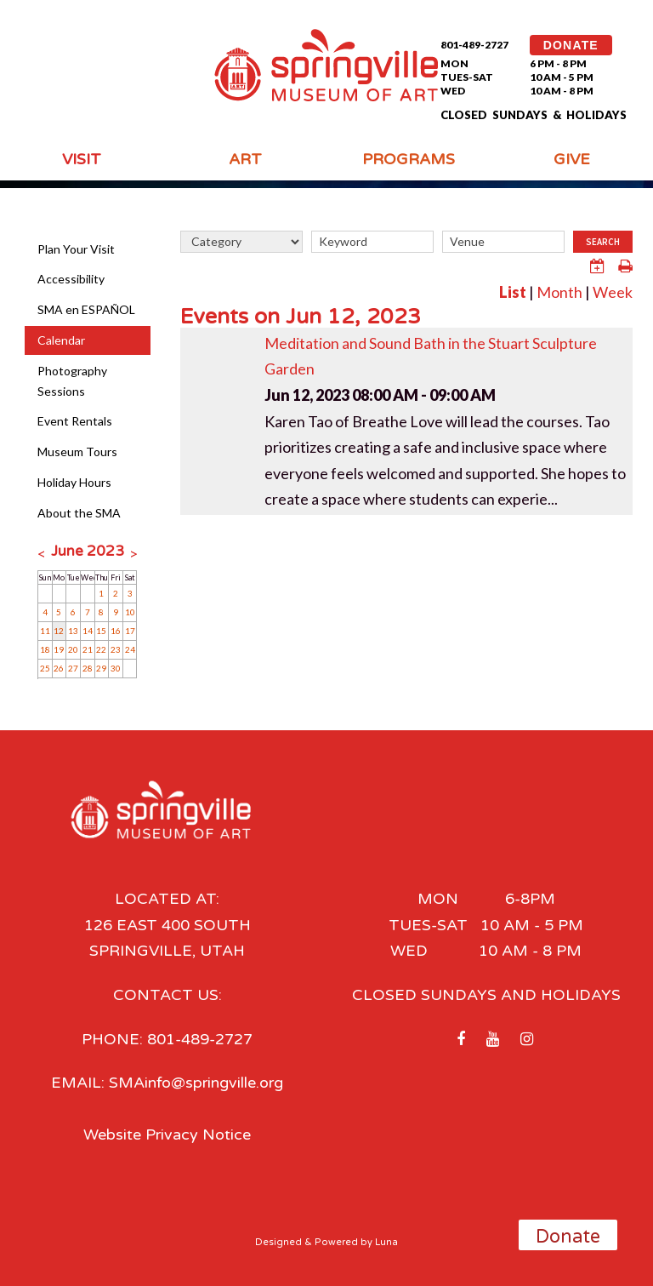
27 (73, 668)
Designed (278, 1242)
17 (130, 631)
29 (101, 668)
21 (87, 649)
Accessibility (71, 278)
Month (559, 292)
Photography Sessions (72, 380)
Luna (386, 1242)
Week (613, 292)
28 (87, 668)
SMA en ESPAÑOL (86, 309)
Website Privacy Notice (167, 1134)
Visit (81, 159)
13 (73, 631)
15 (101, 631)
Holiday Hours (74, 482)
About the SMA (79, 513)
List (512, 292)
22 (101, 649)
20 (73, 649)
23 (116, 649)
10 (130, 612)
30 (116, 668)
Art (245, 159)
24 (130, 649)
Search (603, 242)
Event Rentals (74, 421)
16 (116, 631)
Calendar (61, 340)
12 (59, 631)
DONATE (571, 45)
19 (59, 649)
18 (45, 649)
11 (45, 631)
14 (87, 631)
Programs (408, 159)
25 (45, 668)
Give (572, 159)
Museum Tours (77, 451)
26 (59, 668)
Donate (568, 1237)
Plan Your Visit (76, 249)
